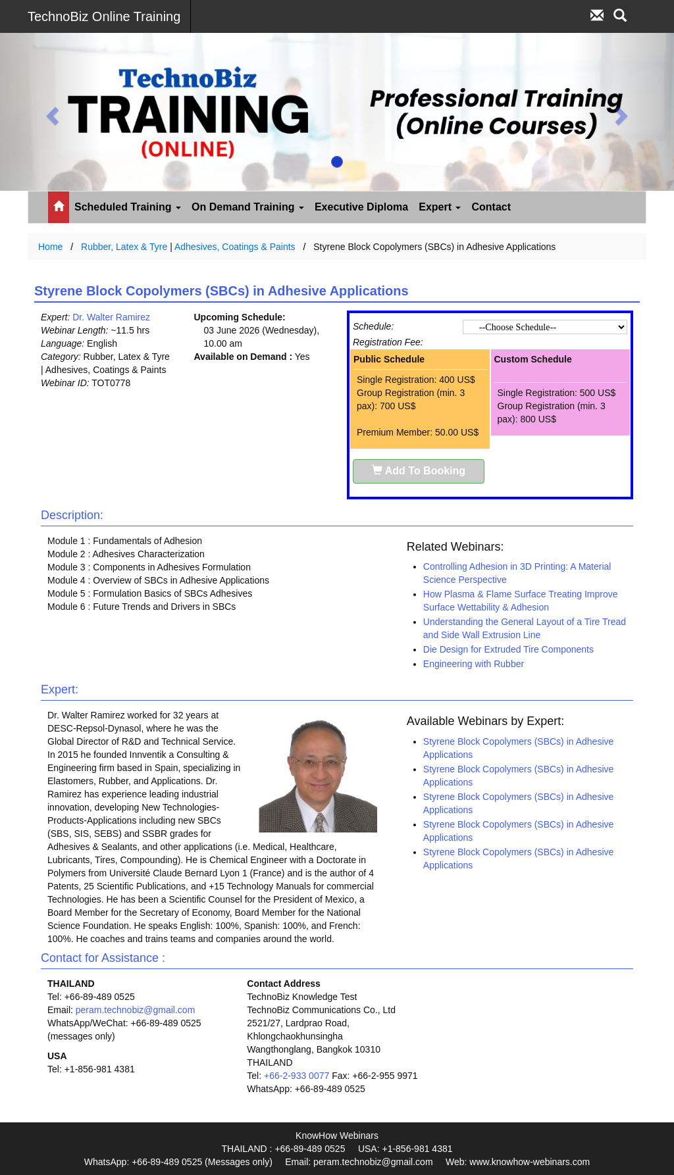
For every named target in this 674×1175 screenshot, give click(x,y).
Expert (440, 207)
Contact (491, 207)
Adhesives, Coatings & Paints (235, 246)
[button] (50, 112)
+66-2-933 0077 (296, 1075)
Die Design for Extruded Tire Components (508, 649)
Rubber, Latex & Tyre (124, 246)
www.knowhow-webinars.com (529, 1162)
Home (50, 246)
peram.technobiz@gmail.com (135, 1010)
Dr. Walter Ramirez (111, 317)
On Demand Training (248, 207)
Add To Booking (418, 470)
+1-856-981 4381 (417, 1148)
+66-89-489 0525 (309, 1148)
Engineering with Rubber (473, 664)
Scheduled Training (127, 207)
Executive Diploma (361, 207)
